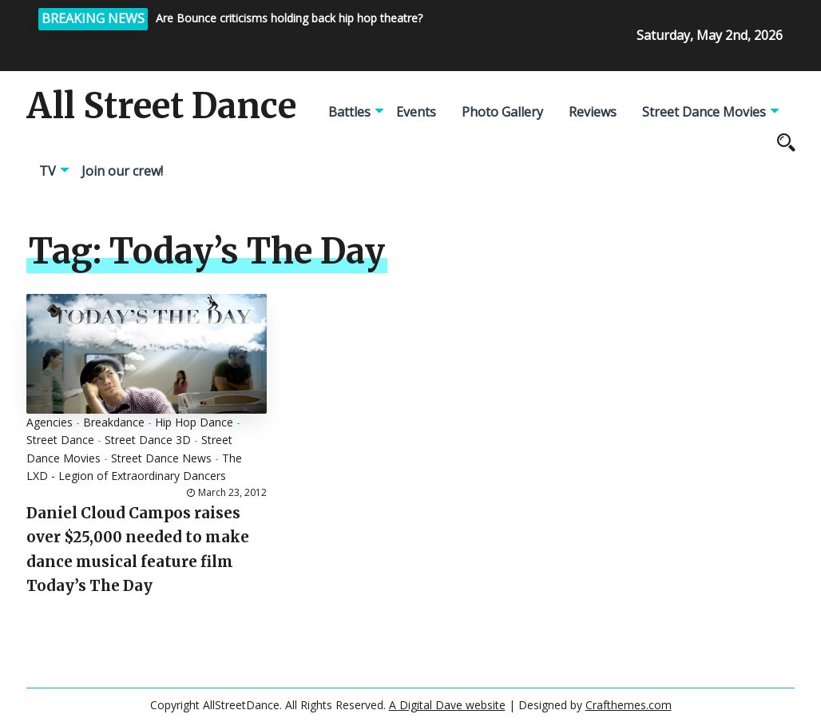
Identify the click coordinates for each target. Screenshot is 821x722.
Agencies (49, 422)
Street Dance (60, 439)
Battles (349, 112)
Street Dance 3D (148, 439)
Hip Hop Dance (194, 422)
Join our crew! (122, 171)
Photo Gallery (502, 112)
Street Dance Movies (704, 112)
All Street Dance (161, 106)
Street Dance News (161, 458)
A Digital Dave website (447, 704)
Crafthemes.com (628, 704)
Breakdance (114, 422)
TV (47, 171)
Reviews (593, 112)
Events (416, 112)
